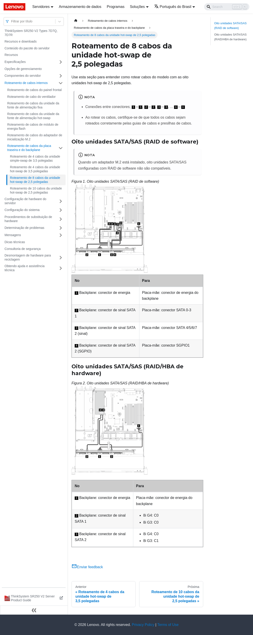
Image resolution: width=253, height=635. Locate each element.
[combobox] (11, 21)
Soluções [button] (137, 7)
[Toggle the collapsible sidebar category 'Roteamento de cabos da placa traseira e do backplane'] (61, 148)
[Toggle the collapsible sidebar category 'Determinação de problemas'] (61, 228)
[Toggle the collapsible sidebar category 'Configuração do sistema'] (61, 210)
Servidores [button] (41, 7)
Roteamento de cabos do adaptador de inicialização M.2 (34, 137)
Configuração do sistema (22, 210)
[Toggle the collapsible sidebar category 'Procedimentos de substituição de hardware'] (61, 219)
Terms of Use (168, 625)
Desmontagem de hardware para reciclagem (28, 257)
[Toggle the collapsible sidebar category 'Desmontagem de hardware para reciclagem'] (61, 257)
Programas (115, 7)
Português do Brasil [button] (172, 7)
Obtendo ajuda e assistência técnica (25, 268)
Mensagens (13, 235)
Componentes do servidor (23, 75)
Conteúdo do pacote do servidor (27, 48)
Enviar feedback (87, 567)
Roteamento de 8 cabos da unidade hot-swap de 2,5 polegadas (35, 180)
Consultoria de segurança (23, 249)
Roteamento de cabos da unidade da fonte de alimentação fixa (33, 105)
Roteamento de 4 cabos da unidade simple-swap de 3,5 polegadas (35, 158)
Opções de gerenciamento (23, 69)
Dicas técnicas (15, 242)
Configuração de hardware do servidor (25, 201)
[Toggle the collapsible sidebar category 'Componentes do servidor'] (61, 75)
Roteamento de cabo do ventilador (31, 96)
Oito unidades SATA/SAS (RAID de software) (230, 26)
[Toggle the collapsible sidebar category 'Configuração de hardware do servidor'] (61, 201)
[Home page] (76, 20)
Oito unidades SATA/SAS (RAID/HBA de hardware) (230, 37)
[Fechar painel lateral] (34, 610)
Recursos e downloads (21, 41)
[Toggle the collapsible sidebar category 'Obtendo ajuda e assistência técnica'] (61, 268)
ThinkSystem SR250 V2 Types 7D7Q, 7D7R (31, 33)
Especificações (15, 62)
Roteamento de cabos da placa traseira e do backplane (29, 148)
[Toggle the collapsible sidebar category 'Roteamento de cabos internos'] (61, 83)
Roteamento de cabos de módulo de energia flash (32, 126)
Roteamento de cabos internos (26, 83)
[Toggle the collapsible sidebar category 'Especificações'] (61, 62)
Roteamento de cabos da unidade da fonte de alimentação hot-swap (33, 116)
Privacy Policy (143, 625)
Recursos (11, 55)
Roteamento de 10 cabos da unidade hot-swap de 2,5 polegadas (36, 190)
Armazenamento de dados (80, 7)
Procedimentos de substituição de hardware (28, 219)
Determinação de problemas (24, 228)
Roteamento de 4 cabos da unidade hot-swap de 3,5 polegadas (35, 169)
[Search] (226, 6)
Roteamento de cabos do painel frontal (34, 90)
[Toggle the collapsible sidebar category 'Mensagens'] (61, 235)
